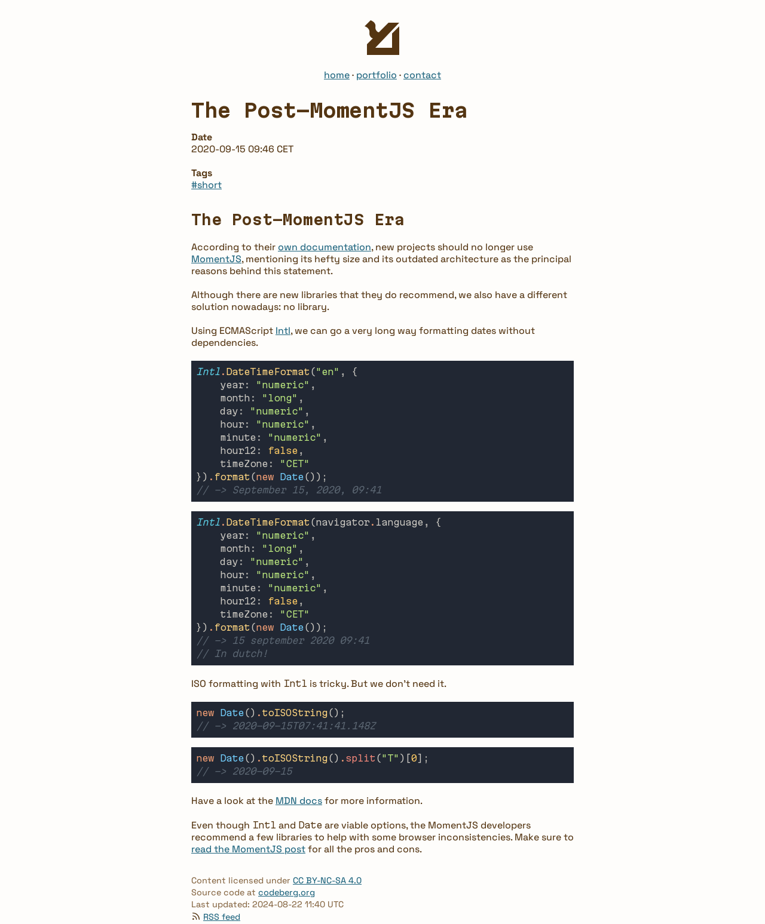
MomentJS (216, 259)
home (337, 75)
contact (422, 75)
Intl (283, 330)
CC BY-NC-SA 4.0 (327, 850)
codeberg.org (286, 862)
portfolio (376, 75)
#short (206, 185)
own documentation (324, 247)
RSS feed (221, 887)
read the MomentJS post (248, 819)
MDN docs (299, 771)
